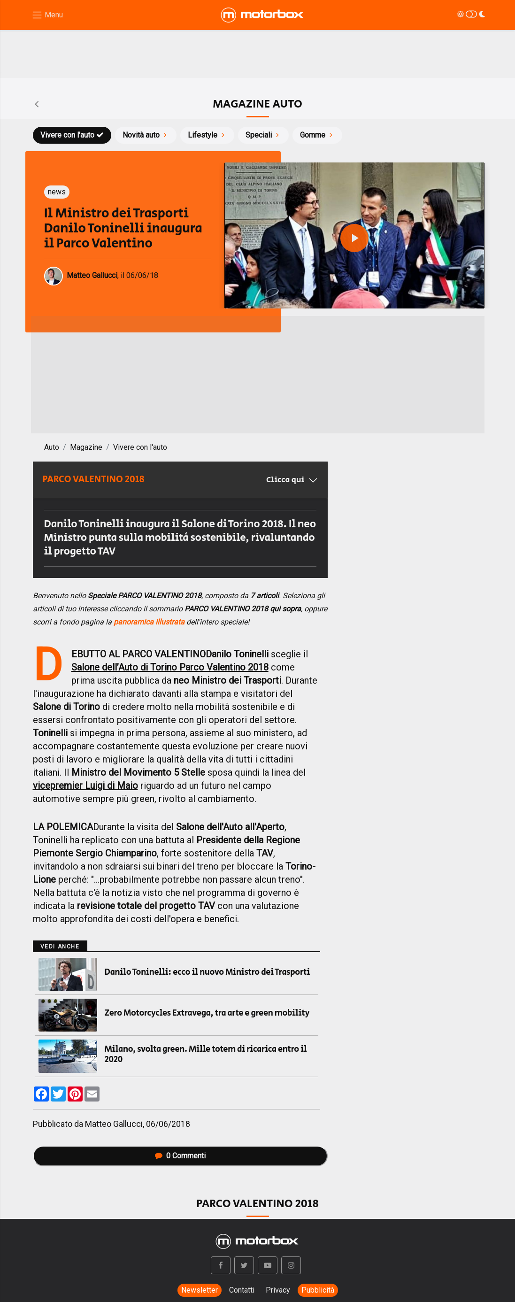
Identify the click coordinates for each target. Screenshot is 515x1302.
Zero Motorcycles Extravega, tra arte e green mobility (207, 1013)
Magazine (86, 447)
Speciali (263, 135)
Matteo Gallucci (114, 1124)
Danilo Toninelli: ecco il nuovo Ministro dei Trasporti (207, 972)
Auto (51, 447)
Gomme (317, 135)
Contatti (241, 1290)
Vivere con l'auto (72, 135)
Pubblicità (317, 1290)
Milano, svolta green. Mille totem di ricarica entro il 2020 (206, 1054)
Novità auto (146, 135)
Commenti (180, 1155)
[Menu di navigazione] (47, 15)
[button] (221, 1265)
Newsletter (199, 1290)
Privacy (278, 1290)
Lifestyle (207, 135)
